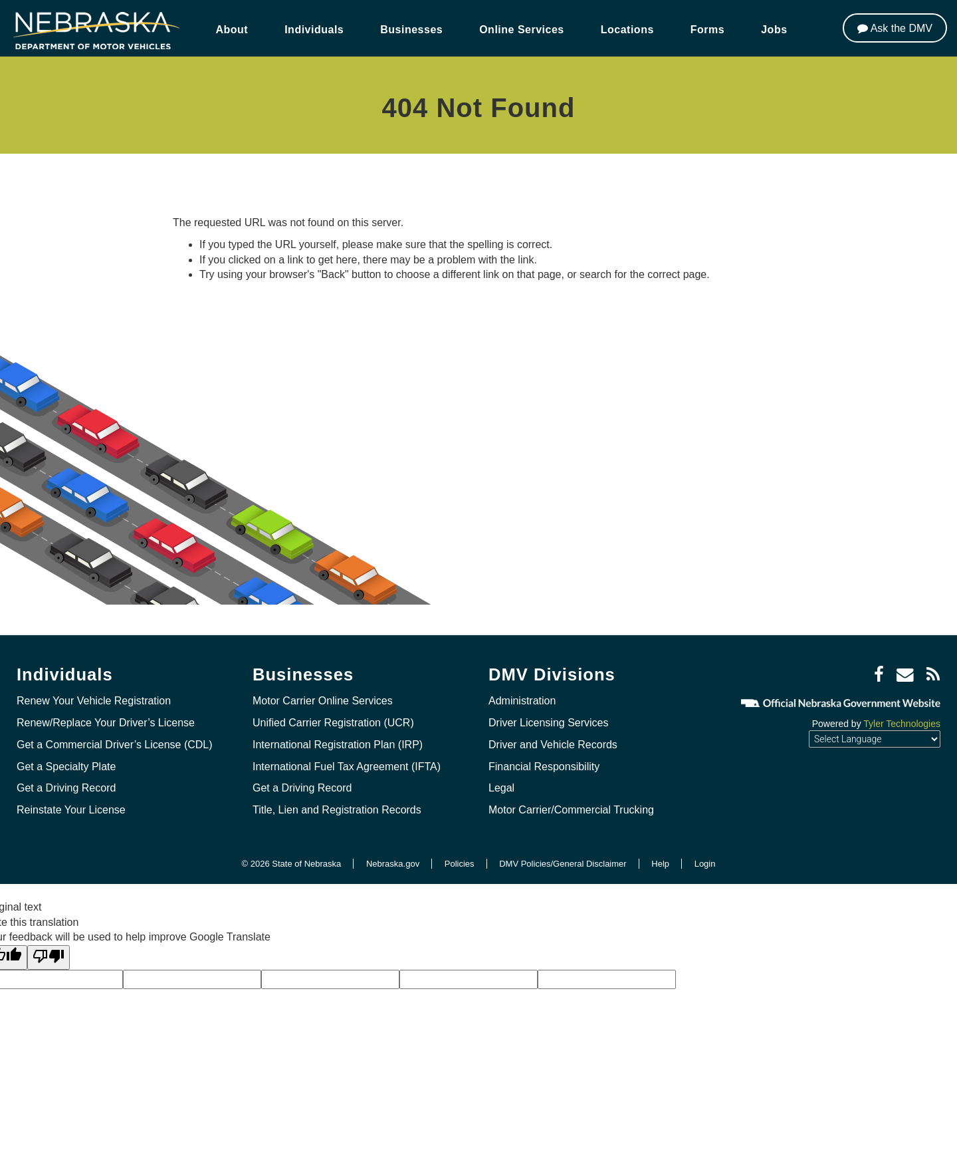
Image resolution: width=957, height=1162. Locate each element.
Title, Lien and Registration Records (337, 809)
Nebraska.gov (392, 864)
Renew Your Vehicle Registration (94, 700)
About (231, 29)
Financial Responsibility (543, 766)
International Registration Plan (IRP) (338, 744)
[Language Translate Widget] (874, 739)
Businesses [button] (411, 29)
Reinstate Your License (71, 809)
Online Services (521, 29)
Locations (627, 29)
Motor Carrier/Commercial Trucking (571, 809)
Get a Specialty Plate (66, 766)
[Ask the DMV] (895, 28)
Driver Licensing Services (548, 722)
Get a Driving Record (66, 788)
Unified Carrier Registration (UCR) (333, 722)
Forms (707, 29)
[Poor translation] (48, 957)
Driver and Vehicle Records (552, 744)
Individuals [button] (314, 29)
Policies (460, 864)
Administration (522, 700)
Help (660, 864)
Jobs (774, 29)
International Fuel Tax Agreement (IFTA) (347, 766)
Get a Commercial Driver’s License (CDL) (115, 744)
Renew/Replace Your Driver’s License (106, 722)
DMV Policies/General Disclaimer (562, 864)
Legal (501, 788)
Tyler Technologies (901, 723)
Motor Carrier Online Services (323, 700)
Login (705, 864)
